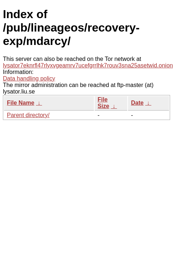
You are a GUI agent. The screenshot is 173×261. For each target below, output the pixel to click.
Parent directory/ (28, 115)
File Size (103, 102)
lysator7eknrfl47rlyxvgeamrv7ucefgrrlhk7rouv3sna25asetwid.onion (88, 65)
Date (137, 103)
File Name (20, 103)
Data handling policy (29, 78)
